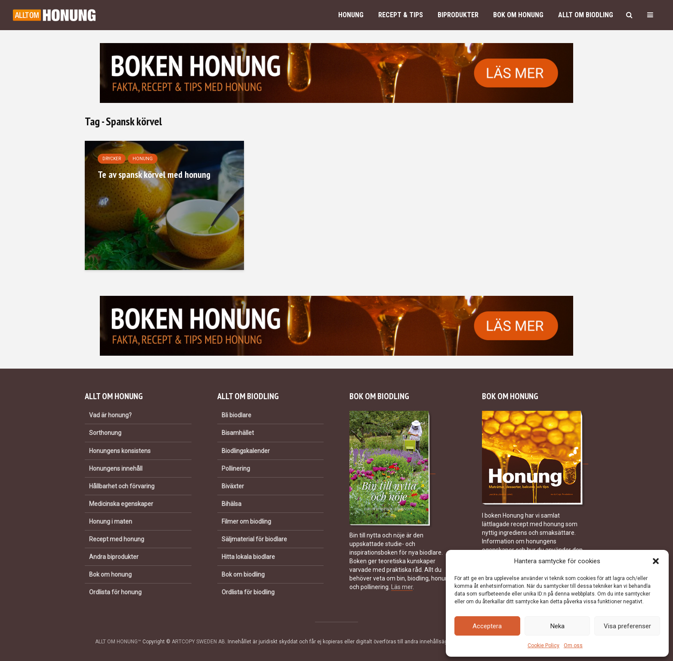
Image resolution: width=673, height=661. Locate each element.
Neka (557, 626)
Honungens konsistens (120, 450)
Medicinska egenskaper (121, 503)
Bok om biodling (243, 574)
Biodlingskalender (246, 450)
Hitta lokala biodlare (248, 556)
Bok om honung (518, 15)
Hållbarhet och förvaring (121, 486)
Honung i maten (110, 521)
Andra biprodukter (114, 556)
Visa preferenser (627, 626)
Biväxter (233, 486)
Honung (351, 15)
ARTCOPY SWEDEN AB (198, 642)
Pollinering (236, 468)
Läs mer (402, 586)
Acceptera (487, 626)
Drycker (111, 158)
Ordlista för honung (115, 592)
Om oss (573, 645)
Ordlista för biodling (248, 592)
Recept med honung (116, 539)
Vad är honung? (110, 415)
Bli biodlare (236, 415)
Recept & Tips (400, 15)
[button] (655, 561)
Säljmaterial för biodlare (254, 539)
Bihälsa (231, 503)
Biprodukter (458, 15)
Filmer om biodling (246, 521)
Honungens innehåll (115, 468)
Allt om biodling (585, 15)
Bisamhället (238, 432)
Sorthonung (105, 432)
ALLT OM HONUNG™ (118, 642)
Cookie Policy (543, 645)
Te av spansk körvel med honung (154, 174)
